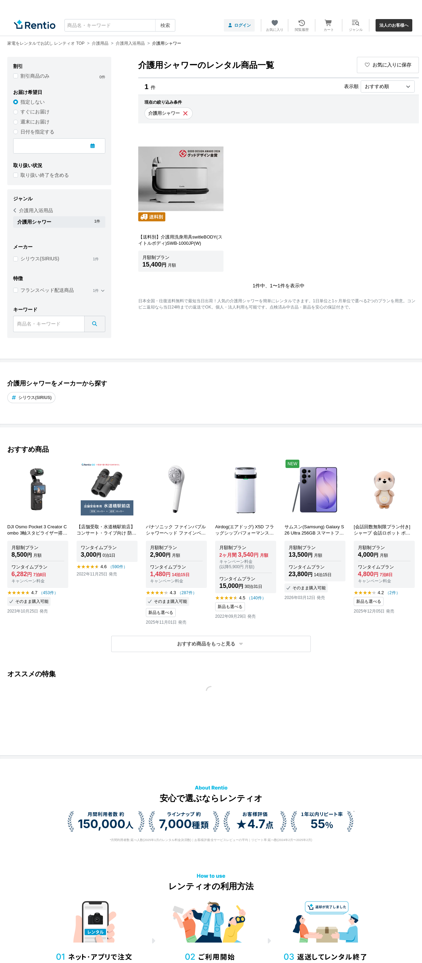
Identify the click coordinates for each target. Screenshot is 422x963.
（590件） (118, 566)
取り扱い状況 (27, 165)
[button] (211, 644)
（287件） (187, 592)
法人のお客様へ (393, 25)
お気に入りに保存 (388, 65)
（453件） (48, 592)
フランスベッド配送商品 (47, 290)
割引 (18, 66)
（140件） (256, 598)
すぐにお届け (35, 111)
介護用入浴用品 (33, 210)
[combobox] (119, 25)
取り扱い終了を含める (44, 175)
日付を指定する (37, 132)
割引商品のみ (35, 76)
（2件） (392, 592)
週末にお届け (35, 121)
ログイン (239, 25)
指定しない (32, 102)
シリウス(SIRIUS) (39, 258)
